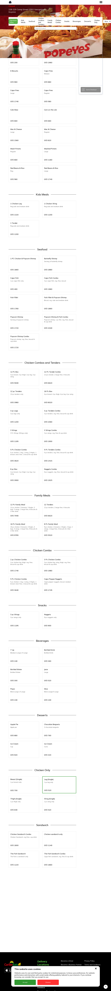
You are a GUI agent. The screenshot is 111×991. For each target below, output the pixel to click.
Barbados (41, 959)
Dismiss (48, 982)
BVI (38, 955)
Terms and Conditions (92, 944)
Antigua (40, 952)
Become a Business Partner (71, 944)
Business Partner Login (69, 948)
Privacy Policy (89, 940)
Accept (25, 982)
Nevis (39, 989)
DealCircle (41, 963)
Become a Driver (67, 940)
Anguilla (40, 948)
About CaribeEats (91, 948)
